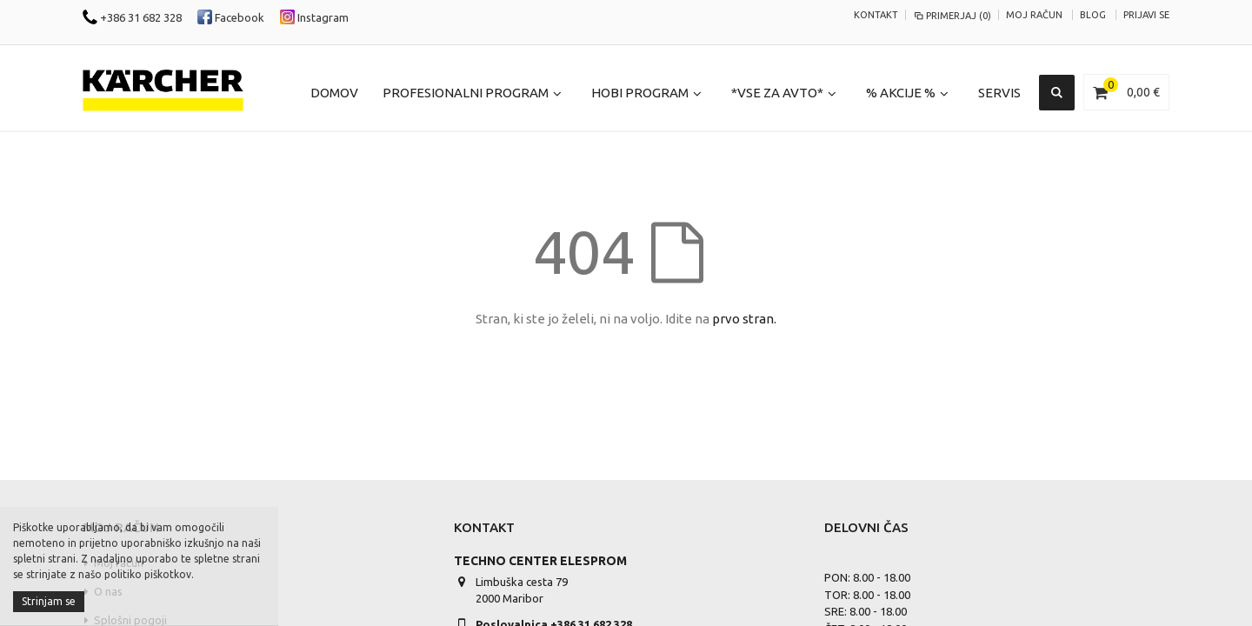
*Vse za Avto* (777, 92)
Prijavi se (1146, 15)
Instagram (314, 17)
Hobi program (640, 92)
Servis (999, 92)
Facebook (230, 17)
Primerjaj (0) (952, 15)
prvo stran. (744, 318)
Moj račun (1034, 15)
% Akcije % (901, 92)
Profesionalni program (466, 92)
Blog (1093, 15)
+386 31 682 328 (132, 17)
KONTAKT (876, 15)
